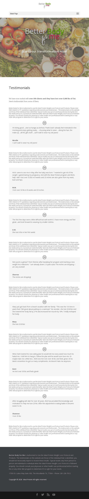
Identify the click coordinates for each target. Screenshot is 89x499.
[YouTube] (53, 494)
